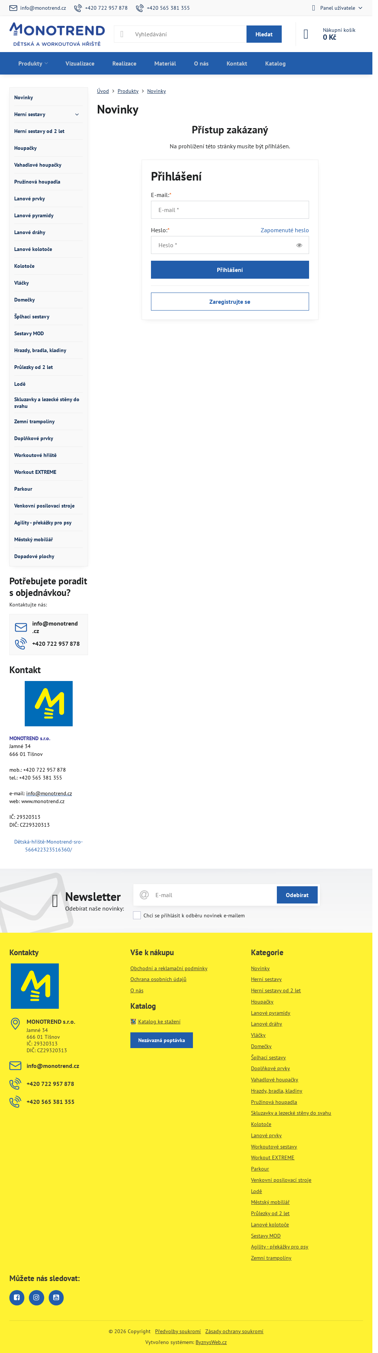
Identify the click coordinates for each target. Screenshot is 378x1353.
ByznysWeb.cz (211, 1342)
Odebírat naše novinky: (94, 908)
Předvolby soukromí (178, 1331)
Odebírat (297, 895)
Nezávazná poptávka (161, 1040)
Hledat (264, 34)
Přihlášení (230, 269)
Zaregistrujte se (229, 301)
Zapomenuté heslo (285, 230)
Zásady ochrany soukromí (234, 1331)
